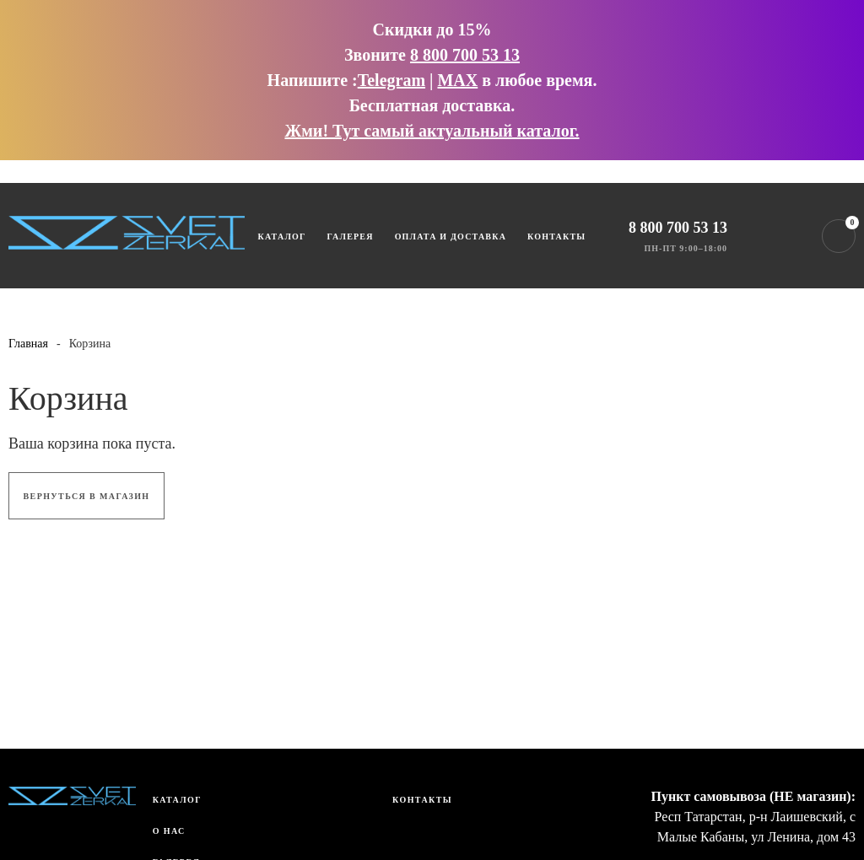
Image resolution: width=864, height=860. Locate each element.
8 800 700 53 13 (465, 55)
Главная (28, 343)
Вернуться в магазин (87, 496)
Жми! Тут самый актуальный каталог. (431, 130)
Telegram (391, 80)
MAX (457, 80)
